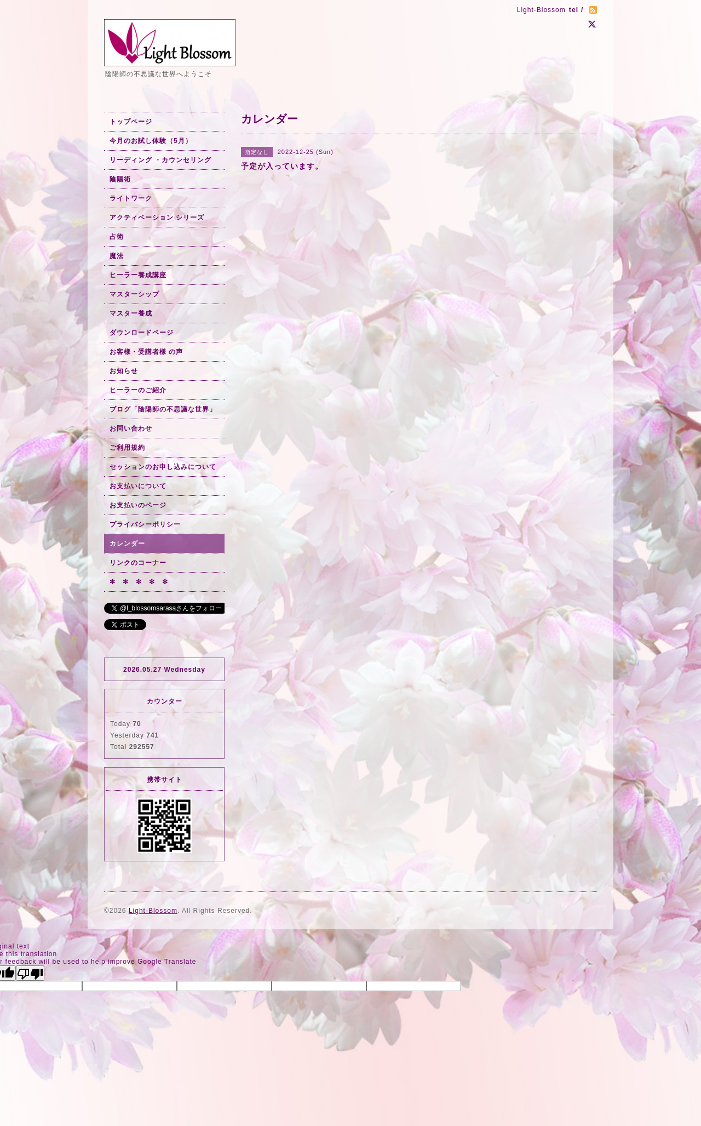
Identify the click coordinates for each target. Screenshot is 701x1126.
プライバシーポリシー (145, 524)
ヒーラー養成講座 (138, 275)
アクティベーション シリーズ (157, 217)
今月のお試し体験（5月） (151, 141)
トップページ (131, 121)
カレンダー (127, 543)
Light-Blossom (153, 910)
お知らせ (124, 371)
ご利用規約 (127, 447)
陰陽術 (120, 179)
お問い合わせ (131, 428)
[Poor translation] (30, 973)
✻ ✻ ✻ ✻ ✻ (139, 582)
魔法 (117, 256)
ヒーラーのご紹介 (138, 390)
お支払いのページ (138, 505)
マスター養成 (131, 313)
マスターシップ (134, 294)
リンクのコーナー (138, 563)
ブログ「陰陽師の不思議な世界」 (163, 409)
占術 (117, 237)
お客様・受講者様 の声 (146, 352)
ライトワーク (131, 198)
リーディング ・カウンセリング (160, 160)
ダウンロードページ (142, 332)
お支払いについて (138, 486)
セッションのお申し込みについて (163, 467)
